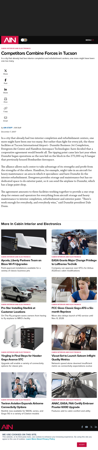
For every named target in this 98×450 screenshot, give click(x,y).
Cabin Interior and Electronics (16, 48)
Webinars (72, 401)
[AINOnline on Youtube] (86, 377)
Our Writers (7, 424)
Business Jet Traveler (12, 400)
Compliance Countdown (78, 410)
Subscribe (39, 388)
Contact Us (7, 430)
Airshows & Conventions (78, 404)
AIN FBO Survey (10, 388)
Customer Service (42, 391)
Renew (38, 395)
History (5, 427)
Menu (90, 40)
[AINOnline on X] (91, 377)
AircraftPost (9, 396)
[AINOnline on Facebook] (82, 377)
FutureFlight (7, 403)
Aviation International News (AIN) (15, 392)
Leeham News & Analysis (14, 411)
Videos (71, 398)
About (5, 421)
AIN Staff (21, 70)
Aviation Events (75, 407)
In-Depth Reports (75, 395)
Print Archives (74, 388)
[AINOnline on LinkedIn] (96, 377)
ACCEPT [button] (82, 444)
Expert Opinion (74, 391)
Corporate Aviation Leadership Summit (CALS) (14, 407)
